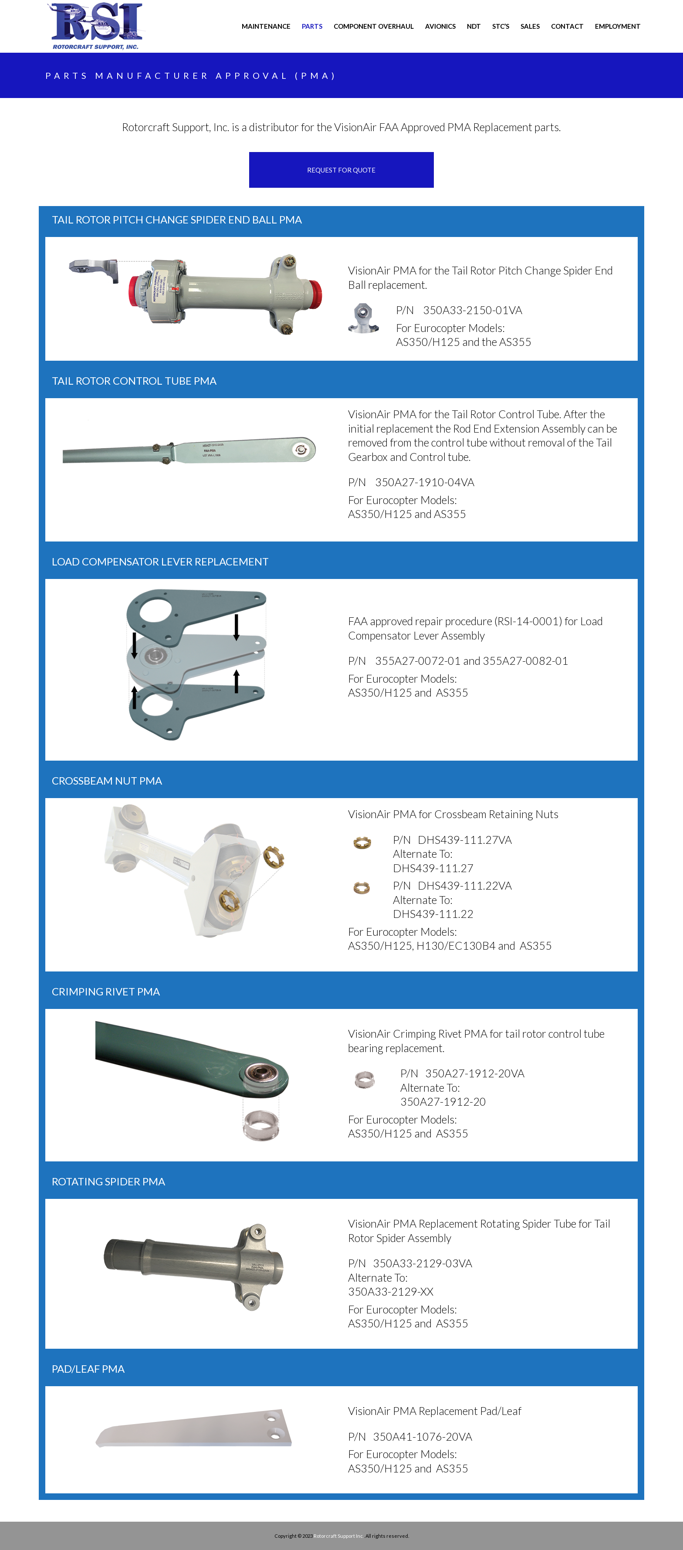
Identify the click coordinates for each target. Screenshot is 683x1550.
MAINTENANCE (266, 26)
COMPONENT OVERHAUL (374, 26)
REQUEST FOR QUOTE (341, 170)
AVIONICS (440, 26)
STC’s (500, 26)
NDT (474, 26)
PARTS (312, 26)
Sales (530, 26)
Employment (618, 26)
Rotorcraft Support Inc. (339, 1536)
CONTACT (567, 26)
